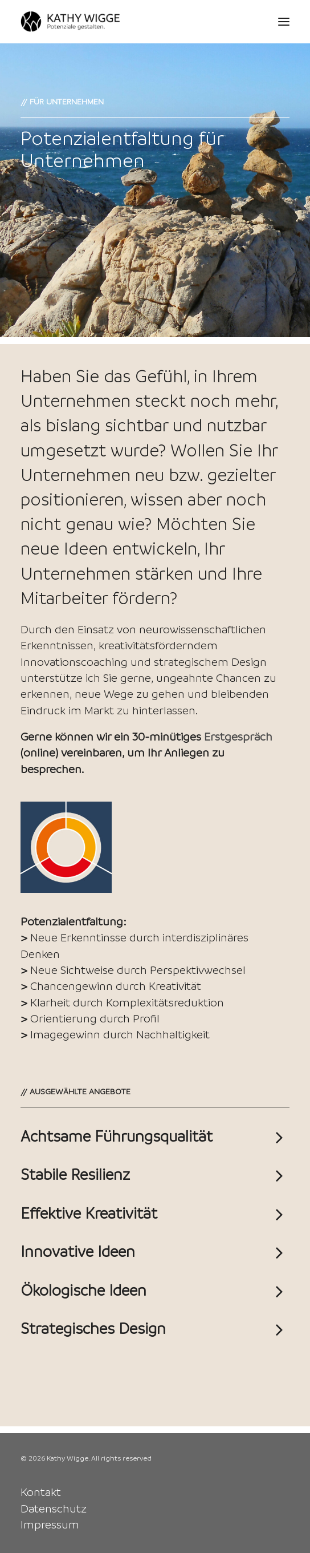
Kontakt (41, 1492)
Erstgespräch (238, 736)
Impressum (50, 1524)
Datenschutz (54, 1508)
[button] (284, 21)
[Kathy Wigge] (70, 21)
